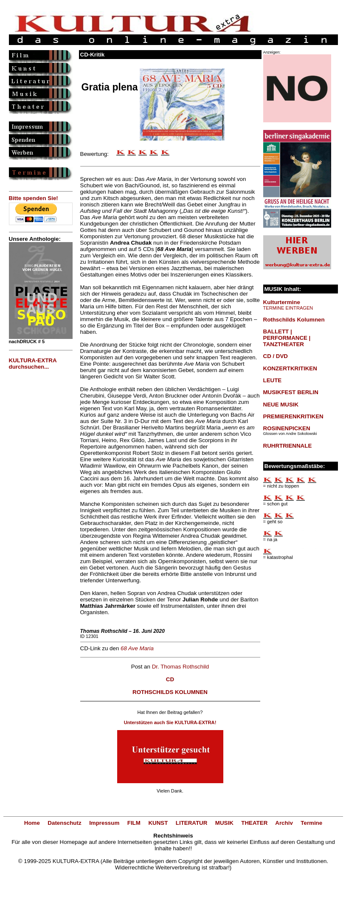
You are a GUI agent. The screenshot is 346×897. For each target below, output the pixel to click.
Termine (311, 823)
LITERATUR (192, 823)
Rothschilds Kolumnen (294, 319)
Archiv (284, 823)
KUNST (158, 823)
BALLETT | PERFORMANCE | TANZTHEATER (287, 337)
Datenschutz (64, 823)
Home (32, 823)
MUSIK (224, 823)
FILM (134, 823)
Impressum (104, 823)
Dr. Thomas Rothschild (180, 666)
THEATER (254, 823)
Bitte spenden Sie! (33, 198)
